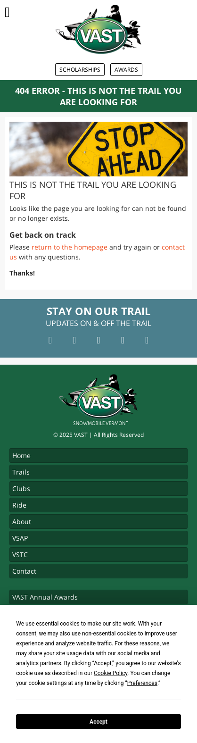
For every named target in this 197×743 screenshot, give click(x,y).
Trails (21, 472)
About (21, 521)
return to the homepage (69, 246)
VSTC (20, 554)
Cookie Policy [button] (110, 673)
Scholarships (79, 70)
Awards (126, 70)
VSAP (20, 538)
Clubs (21, 488)
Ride (19, 505)
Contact (24, 571)
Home (21, 455)
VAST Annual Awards (45, 597)
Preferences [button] (142, 683)
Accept (98, 721)
